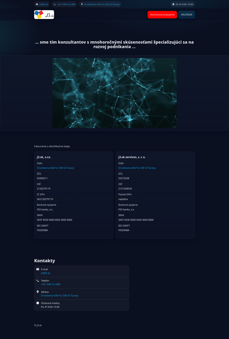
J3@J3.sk (43, 4)
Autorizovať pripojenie (162, 14)
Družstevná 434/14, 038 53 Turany (102, 4)
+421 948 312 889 (66, 4)
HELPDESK (186, 14)
